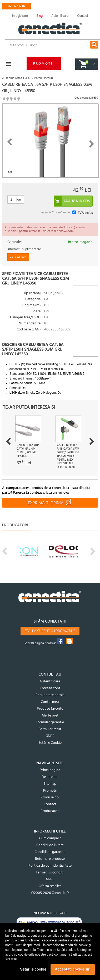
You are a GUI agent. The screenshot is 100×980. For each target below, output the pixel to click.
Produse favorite (50, 709)
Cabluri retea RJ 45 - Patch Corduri (27, 78)
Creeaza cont (50, 688)
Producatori (50, 811)
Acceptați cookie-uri (73, 969)
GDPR (50, 736)
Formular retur (49, 729)
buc (19, 199)
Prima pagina (50, 770)
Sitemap (50, 784)
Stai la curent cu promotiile (50, 631)
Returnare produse (50, 859)
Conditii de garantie (49, 852)
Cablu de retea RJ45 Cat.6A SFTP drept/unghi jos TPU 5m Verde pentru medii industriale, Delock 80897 (68, 456)
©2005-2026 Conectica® (50, 893)
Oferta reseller (50, 886)
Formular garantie (50, 722)
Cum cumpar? (50, 838)
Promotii (43, 63)
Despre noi (50, 777)
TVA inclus (85, 213)
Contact (50, 804)
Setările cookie (33, 969)
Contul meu (50, 702)
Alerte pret (50, 716)
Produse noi (50, 797)
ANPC (50, 879)
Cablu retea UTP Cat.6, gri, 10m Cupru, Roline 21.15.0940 (28, 450)
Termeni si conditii (50, 873)
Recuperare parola (50, 695)
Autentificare (49, 681)
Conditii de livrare (50, 845)
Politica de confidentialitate (50, 866)
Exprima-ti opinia (45, 503)
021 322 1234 (16, 6)
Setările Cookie (50, 743)
